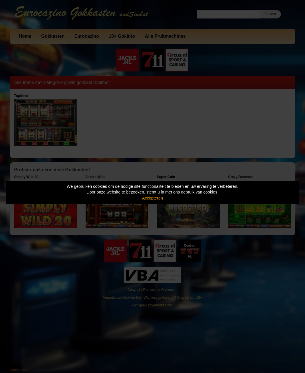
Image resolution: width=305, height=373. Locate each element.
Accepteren (152, 198)
